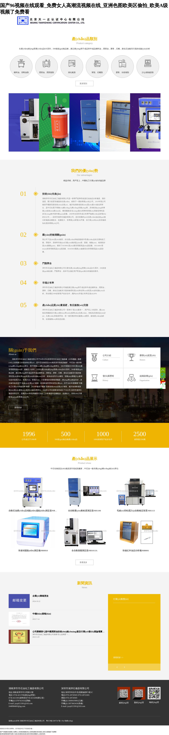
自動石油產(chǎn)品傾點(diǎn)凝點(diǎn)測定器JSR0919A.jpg (36, 510)
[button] (124, 667)
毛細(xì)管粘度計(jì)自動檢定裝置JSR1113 (136, 510)
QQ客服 (162, 381)
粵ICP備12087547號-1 (54, 721)
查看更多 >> (118, 657)
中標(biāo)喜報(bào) (41, 614)
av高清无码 (41, 734)
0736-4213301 (162, 375)
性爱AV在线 (14, 734)
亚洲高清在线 (22, 734)
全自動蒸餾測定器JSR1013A (84, 550)
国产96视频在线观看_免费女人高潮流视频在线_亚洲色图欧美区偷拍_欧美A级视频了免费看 (28, 732)
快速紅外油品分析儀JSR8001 (136, 550)
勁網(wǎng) (69, 721)
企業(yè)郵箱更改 (40, 596)
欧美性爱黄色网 (5, 734)
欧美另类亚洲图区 (32, 734)
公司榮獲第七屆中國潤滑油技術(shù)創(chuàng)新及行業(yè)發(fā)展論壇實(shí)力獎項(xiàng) (75, 631)
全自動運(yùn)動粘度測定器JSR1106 (84, 510)
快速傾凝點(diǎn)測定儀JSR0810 (33, 550)
